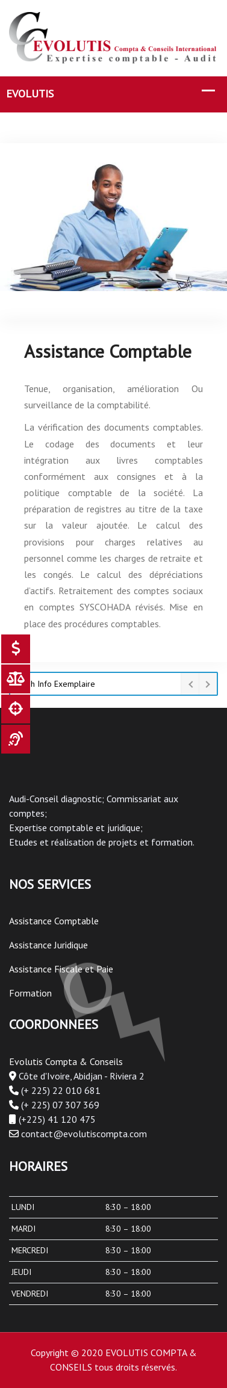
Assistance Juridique (48, 945)
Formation (30, 993)
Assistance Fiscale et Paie (61, 969)
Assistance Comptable (54, 921)
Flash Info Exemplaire (55, 683)
